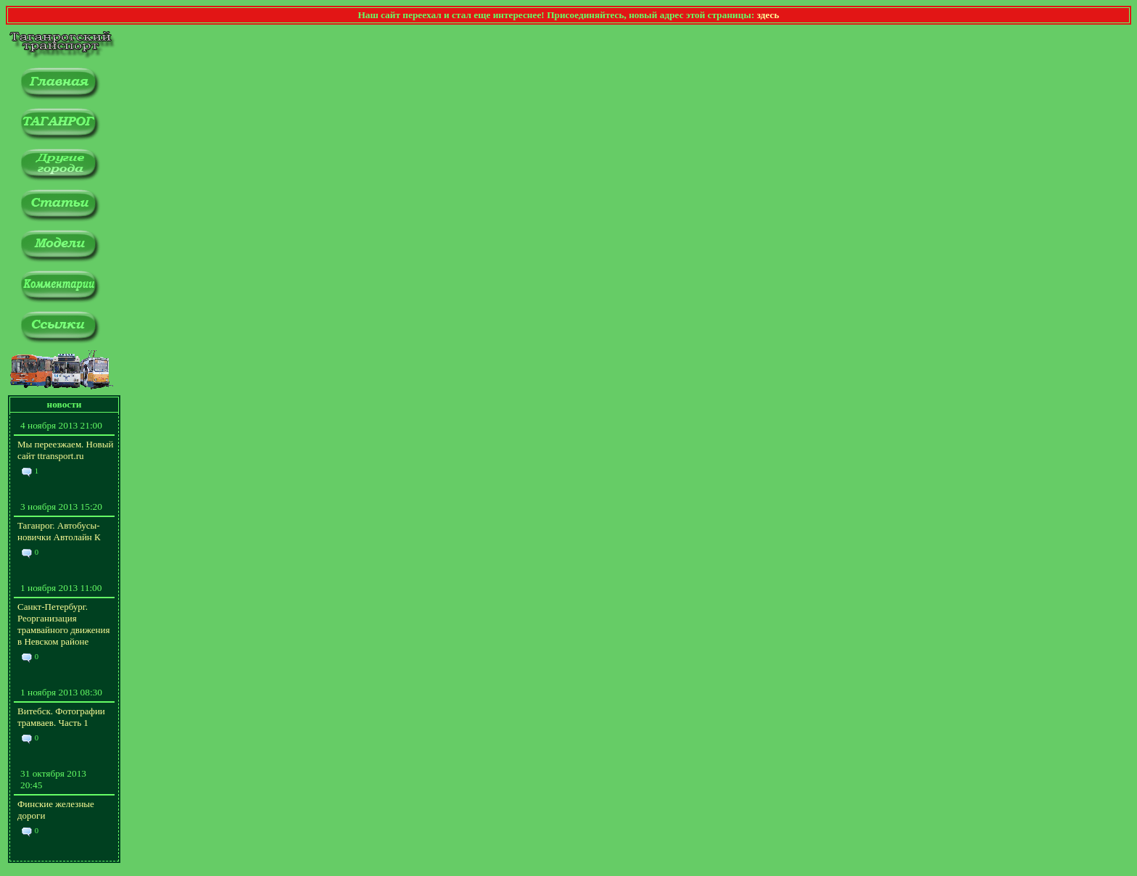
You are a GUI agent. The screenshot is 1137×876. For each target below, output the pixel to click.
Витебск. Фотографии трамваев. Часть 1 (61, 717)
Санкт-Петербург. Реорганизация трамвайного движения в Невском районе (63, 624)
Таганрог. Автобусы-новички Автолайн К (59, 531)
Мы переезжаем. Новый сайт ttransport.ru (65, 450)
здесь (768, 14)
